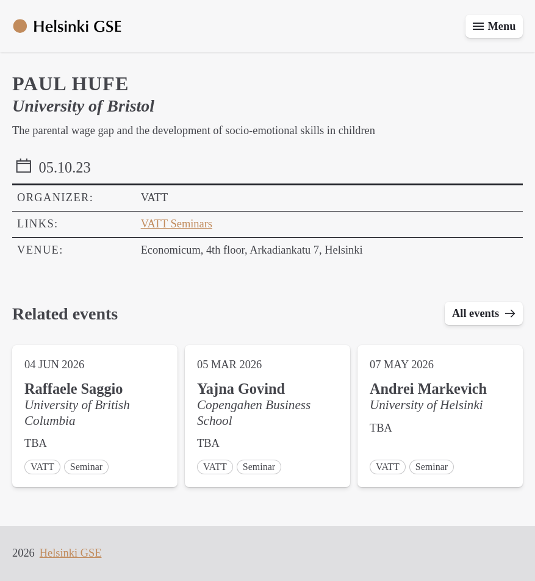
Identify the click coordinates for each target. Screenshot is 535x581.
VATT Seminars (176, 224)
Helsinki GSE (71, 553)
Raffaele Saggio (73, 388)
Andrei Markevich (428, 388)
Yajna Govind (241, 388)
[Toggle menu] (494, 26)
